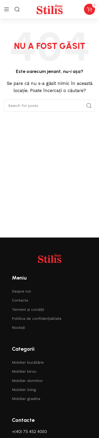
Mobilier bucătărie (28, 362)
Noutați (18, 327)
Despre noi (21, 291)
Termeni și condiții (28, 309)
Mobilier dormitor (27, 380)
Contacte (20, 300)
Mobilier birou (24, 371)
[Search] (17, 9)
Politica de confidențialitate (37, 318)
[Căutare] (49, 105)
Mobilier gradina (26, 398)
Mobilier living (24, 389)
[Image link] (50, 258)
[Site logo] (49, 9)
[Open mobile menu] (6, 9)
